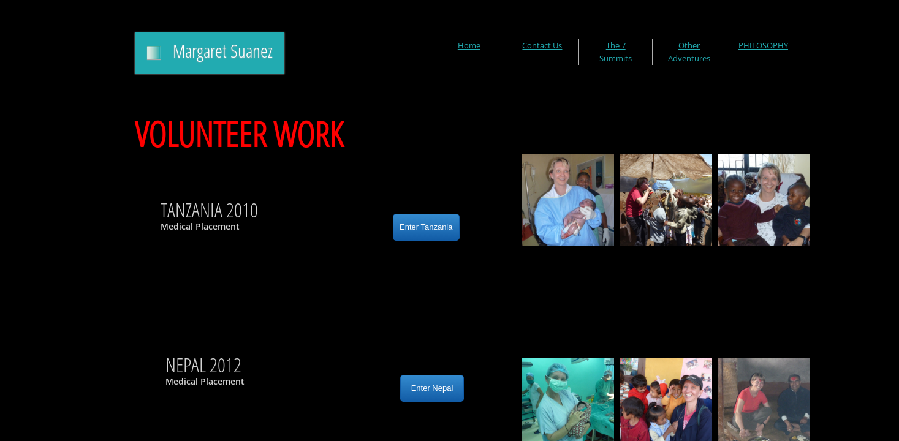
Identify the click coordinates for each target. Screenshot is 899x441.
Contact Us (542, 45)
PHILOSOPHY (763, 45)
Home (469, 45)
